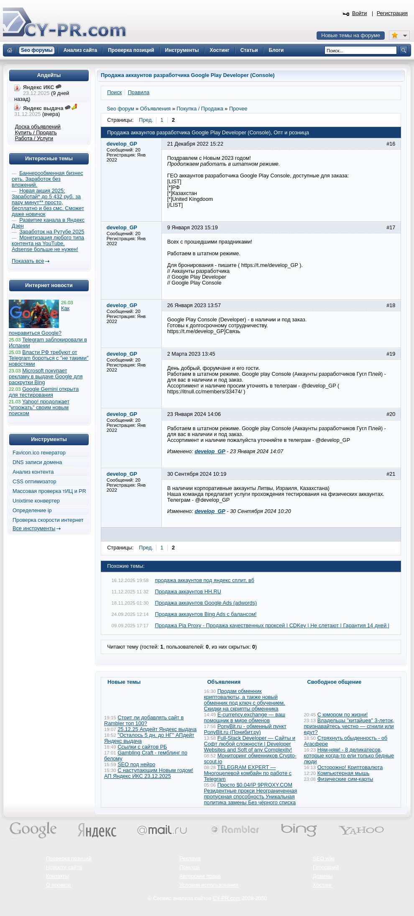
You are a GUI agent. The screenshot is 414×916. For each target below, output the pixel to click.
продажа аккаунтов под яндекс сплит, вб (204, 580)
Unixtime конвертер (36, 501)
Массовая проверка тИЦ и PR (49, 491)
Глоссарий (326, 867)
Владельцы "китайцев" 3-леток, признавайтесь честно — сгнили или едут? (349, 726)
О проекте (58, 885)
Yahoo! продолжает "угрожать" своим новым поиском (39, 407)
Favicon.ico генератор (39, 453)
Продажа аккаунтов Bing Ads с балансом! (206, 614)
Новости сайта (64, 867)
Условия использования (208, 885)
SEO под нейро (136, 764)
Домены (323, 876)
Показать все (28, 261)
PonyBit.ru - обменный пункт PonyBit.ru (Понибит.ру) (245, 729)
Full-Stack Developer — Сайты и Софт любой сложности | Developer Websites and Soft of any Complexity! (250, 744)
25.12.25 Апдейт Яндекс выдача (157, 729)
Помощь (189, 867)
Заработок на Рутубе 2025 (51, 232)
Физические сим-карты (345, 779)
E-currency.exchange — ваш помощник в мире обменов (245, 718)
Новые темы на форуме (350, 35)
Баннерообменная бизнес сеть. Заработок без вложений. (47, 179)
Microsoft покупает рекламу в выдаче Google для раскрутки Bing (46, 376)
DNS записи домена (37, 462)
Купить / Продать (36, 133)
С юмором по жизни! (342, 715)
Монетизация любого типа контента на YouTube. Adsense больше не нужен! (48, 243)
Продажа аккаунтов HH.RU (188, 592)
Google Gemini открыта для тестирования (44, 392)
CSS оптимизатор (34, 482)
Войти (359, 13)
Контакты (57, 876)
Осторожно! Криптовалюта (350, 767)
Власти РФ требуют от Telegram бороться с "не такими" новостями (49, 358)
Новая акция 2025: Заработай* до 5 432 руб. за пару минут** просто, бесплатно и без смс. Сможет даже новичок (48, 202)
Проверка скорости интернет (48, 520)
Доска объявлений (38, 127)
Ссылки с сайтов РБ (142, 747)
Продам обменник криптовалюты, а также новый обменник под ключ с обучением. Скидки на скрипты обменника (244, 700)
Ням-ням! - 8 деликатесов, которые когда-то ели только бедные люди (349, 756)
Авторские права (200, 876)
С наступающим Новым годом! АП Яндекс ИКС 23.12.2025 (148, 773)
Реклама (190, 859)
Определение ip (32, 510)
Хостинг (322, 885)
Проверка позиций (68, 859)
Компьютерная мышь (343, 773)
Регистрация (392, 13)
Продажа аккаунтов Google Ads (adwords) (206, 603)
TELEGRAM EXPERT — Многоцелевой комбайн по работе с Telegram (248, 773)
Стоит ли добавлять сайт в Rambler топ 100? (144, 720)
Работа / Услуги (34, 138)
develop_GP (209, 451)
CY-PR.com (226, 898)
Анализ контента (33, 472)
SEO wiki (323, 859)
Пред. (146, 120)
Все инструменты (34, 528)
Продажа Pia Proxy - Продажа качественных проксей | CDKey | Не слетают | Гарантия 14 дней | (272, 626)
